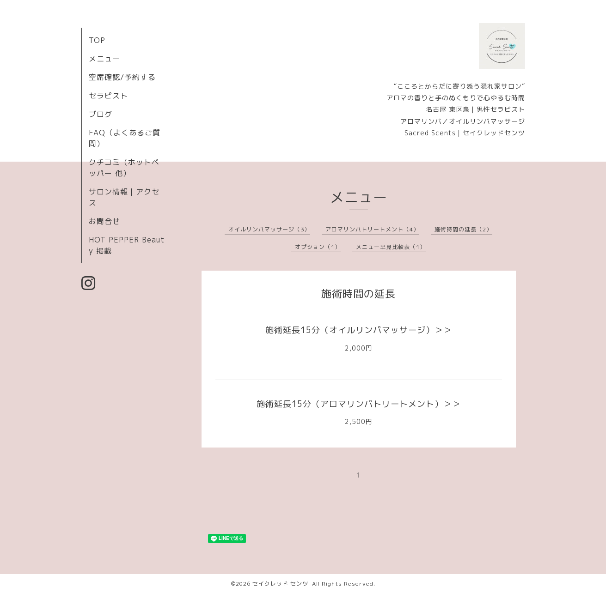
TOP (97, 40)
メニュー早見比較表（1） (391, 247)
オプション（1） (318, 247)
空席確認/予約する (122, 77)
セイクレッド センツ (280, 583)
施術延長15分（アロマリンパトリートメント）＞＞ (359, 404)
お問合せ (104, 221)
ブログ (100, 114)
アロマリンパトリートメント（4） (372, 229)
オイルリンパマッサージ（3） (269, 229)
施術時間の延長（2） (463, 229)
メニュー (104, 59)
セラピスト (108, 96)
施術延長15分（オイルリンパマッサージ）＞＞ (358, 330)
